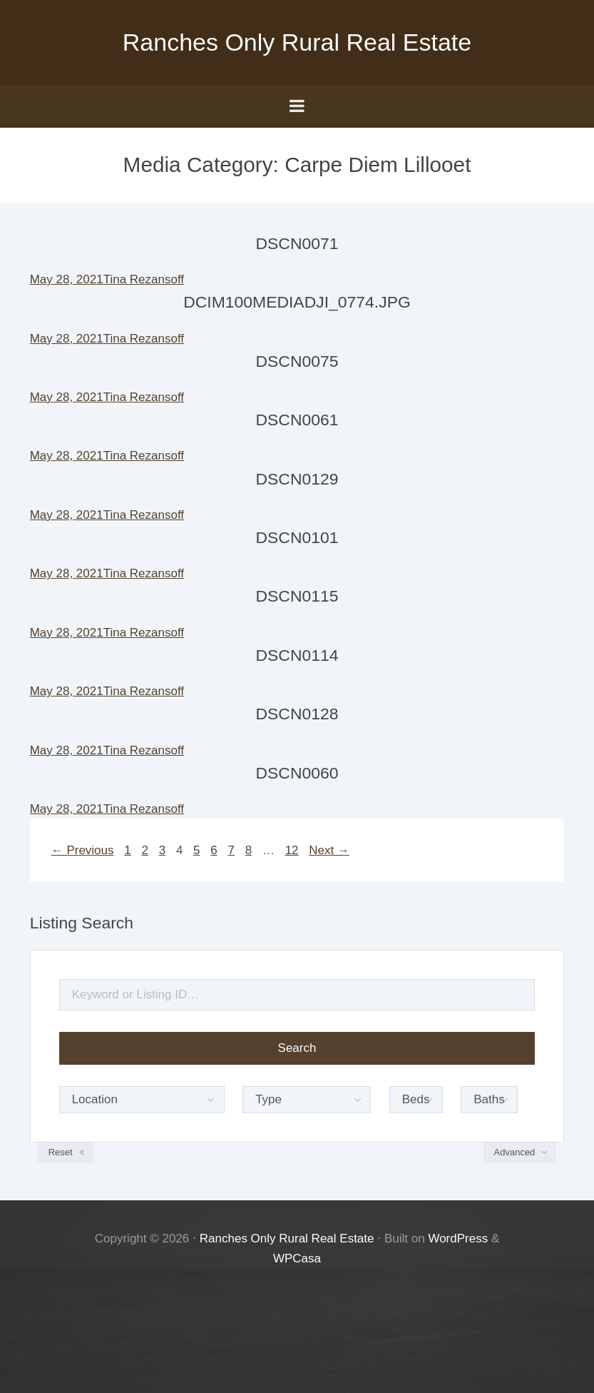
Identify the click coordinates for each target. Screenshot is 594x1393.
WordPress (458, 1238)
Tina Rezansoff (143, 279)
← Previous (82, 850)
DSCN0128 (296, 713)
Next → (329, 850)
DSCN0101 (296, 537)
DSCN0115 (296, 596)
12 (292, 850)
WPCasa (297, 1258)
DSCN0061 (296, 419)
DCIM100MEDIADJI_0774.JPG (297, 302)
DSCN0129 (296, 479)
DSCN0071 (296, 243)
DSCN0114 (296, 655)
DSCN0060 (296, 773)
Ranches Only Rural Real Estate (297, 42)
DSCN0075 (296, 361)
